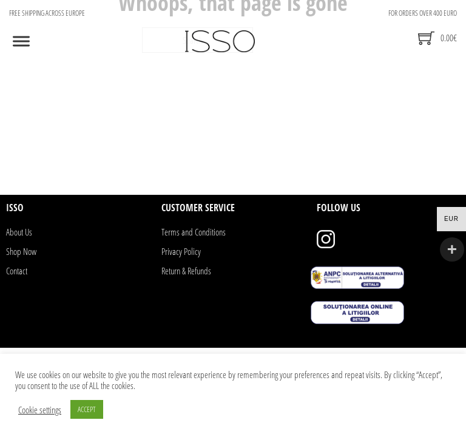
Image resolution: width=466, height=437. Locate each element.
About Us (19, 232)
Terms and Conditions (193, 232)
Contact (16, 271)
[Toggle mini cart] (437, 38)
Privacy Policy (181, 251)
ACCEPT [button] (87, 409)
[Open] (21, 41)
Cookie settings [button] (39, 409)
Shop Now (21, 251)
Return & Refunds (186, 271)
